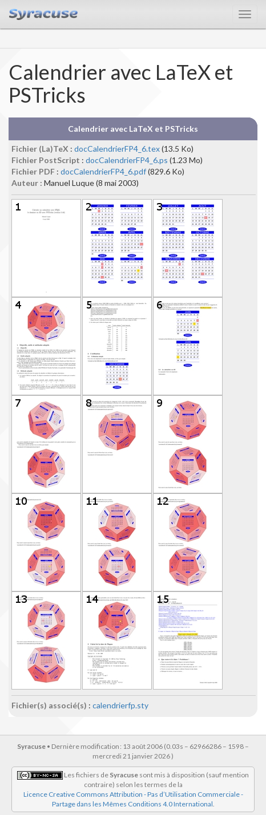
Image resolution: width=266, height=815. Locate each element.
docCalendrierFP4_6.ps (127, 160)
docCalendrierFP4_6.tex (117, 148)
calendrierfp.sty (120, 705)
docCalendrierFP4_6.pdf (103, 171)
